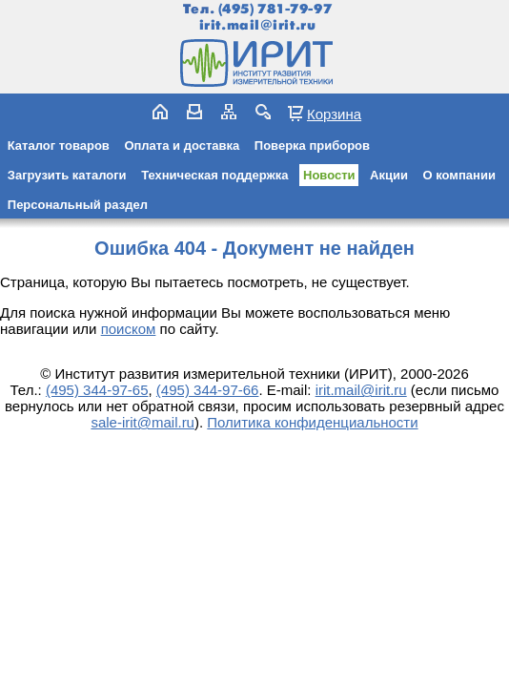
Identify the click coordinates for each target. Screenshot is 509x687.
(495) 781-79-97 (275, 9)
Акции (389, 175)
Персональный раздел (78, 205)
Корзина (334, 113)
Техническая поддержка (214, 175)
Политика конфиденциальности (312, 422)
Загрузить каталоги (67, 175)
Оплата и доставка (181, 145)
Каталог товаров (59, 145)
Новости (329, 175)
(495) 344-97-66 (207, 390)
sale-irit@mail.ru (142, 422)
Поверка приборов (312, 145)
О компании (459, 175)
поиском (128, 329)
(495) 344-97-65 (97, 390)
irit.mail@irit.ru (257, 25)
